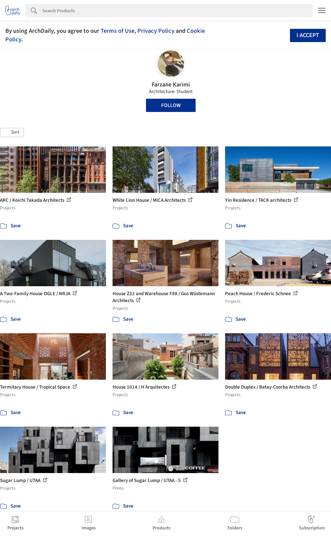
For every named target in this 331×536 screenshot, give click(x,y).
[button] (12, 132)
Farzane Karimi (171, 84)
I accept (308, 35)
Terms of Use (117, 31)
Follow (171, 105)
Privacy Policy (155, 31)
